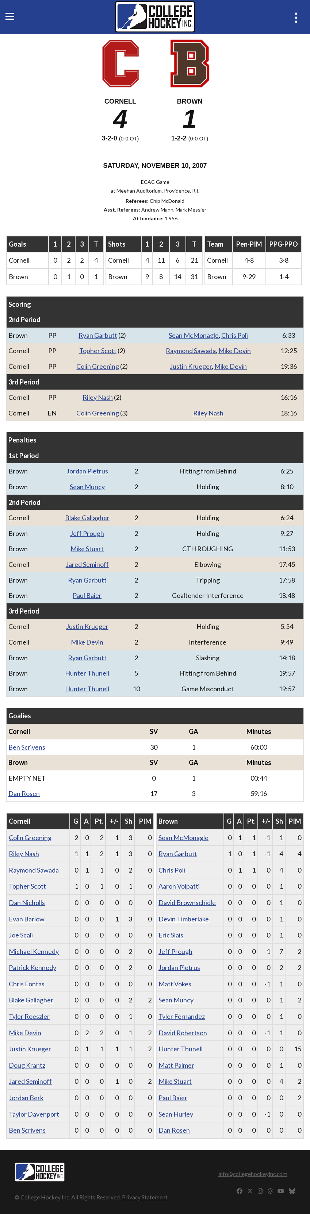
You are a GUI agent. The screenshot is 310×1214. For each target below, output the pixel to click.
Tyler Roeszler (29, 1016)
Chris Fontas (27, 984)
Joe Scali (21, 935)
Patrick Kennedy (32, 967)
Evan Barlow (27, 919)
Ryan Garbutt (98, 335)
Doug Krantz (27, 1065)
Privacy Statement (145, 1197)
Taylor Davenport (34, 1114)
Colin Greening (97, 366)
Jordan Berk (26, 1098)
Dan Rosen (24, 793)
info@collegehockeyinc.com (252, 1173)
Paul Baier (87, 595)
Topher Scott (97, 351)
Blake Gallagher (87, 518)
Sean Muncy (87, 487)
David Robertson (182, 1033)
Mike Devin (234, 351)
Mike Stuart (87, 549)
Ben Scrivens (26, 747)
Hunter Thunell (87, 673)
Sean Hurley (175, 1114)
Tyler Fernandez (181, 1016)
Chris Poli (234, 335)
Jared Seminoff (87, 564)
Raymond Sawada (191, 351)
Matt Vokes (174, 984)
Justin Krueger (191, 366)
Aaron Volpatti (179, 886)
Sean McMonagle (194, 335)
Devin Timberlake (183, 919)
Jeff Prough (87, 533)
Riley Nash (98, 397)
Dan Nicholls (27, 902)
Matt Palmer (176, 1065)
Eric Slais (170, 935)
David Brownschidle (187, 902)
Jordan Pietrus (87, 471)
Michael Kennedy (34, 951)
